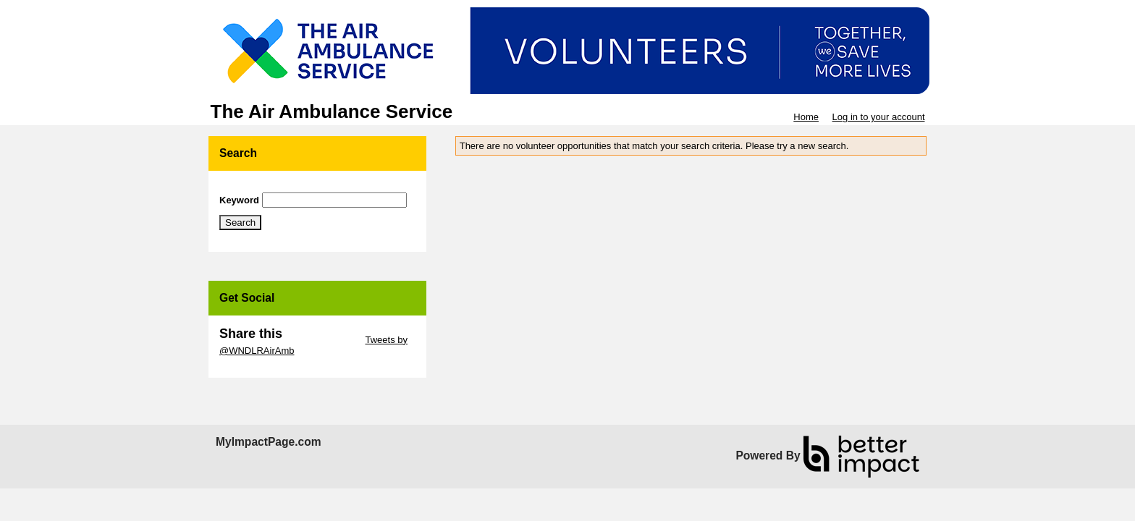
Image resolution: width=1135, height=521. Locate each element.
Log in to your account (878, 116)
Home (806, 116)
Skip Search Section (261, 187)
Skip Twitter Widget (322, 339)
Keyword (239, 200)
